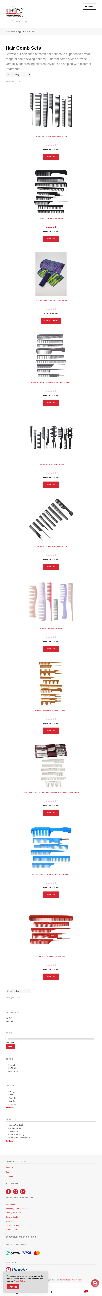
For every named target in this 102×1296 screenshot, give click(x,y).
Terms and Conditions (14, 1225)
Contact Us (10, 1176)
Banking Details (12, 1217)
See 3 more (10, 1107)
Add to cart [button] (51, 157)
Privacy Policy (11, 1230)
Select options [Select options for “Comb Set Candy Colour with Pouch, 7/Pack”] (51, 320)
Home (8, 32)
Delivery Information (13, 1213)
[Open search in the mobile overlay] (51, 21)
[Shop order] (18, 74)
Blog (7, 1172)
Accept (13, 1287)
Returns (9, 1221)
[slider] (7, 1038)
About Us (9, 1168)
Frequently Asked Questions (17, 1209)
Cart (78, 1291)
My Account (10, 1204)
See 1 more (10, 1141)
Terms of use (65, 1280)
